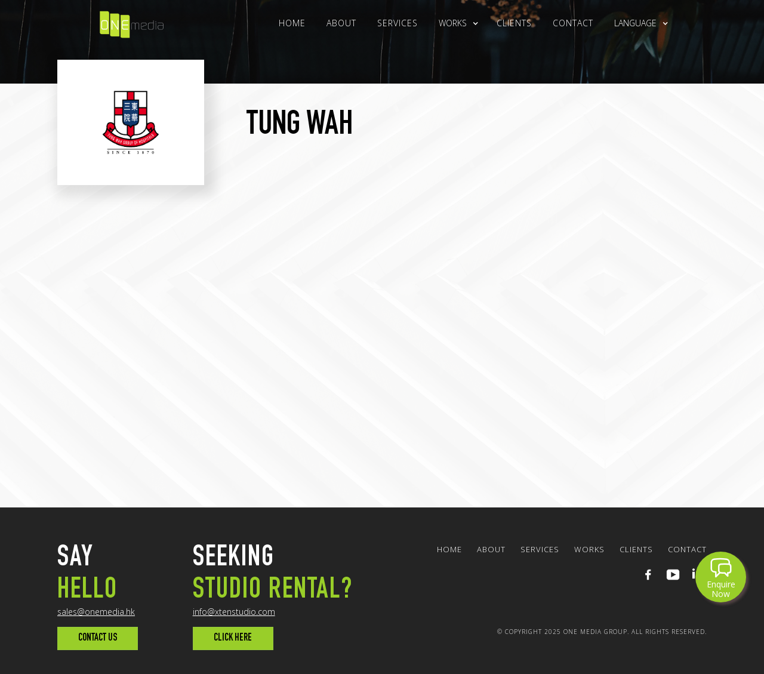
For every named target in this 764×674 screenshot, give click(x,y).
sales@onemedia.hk (96, 611)
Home (292, 23)
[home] (131, 21)
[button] (453, 23)
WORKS (589, 549)
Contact (573, 23)
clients (514, 23)
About (341, 23)
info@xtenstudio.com (234, 611)
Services (397, 23)
